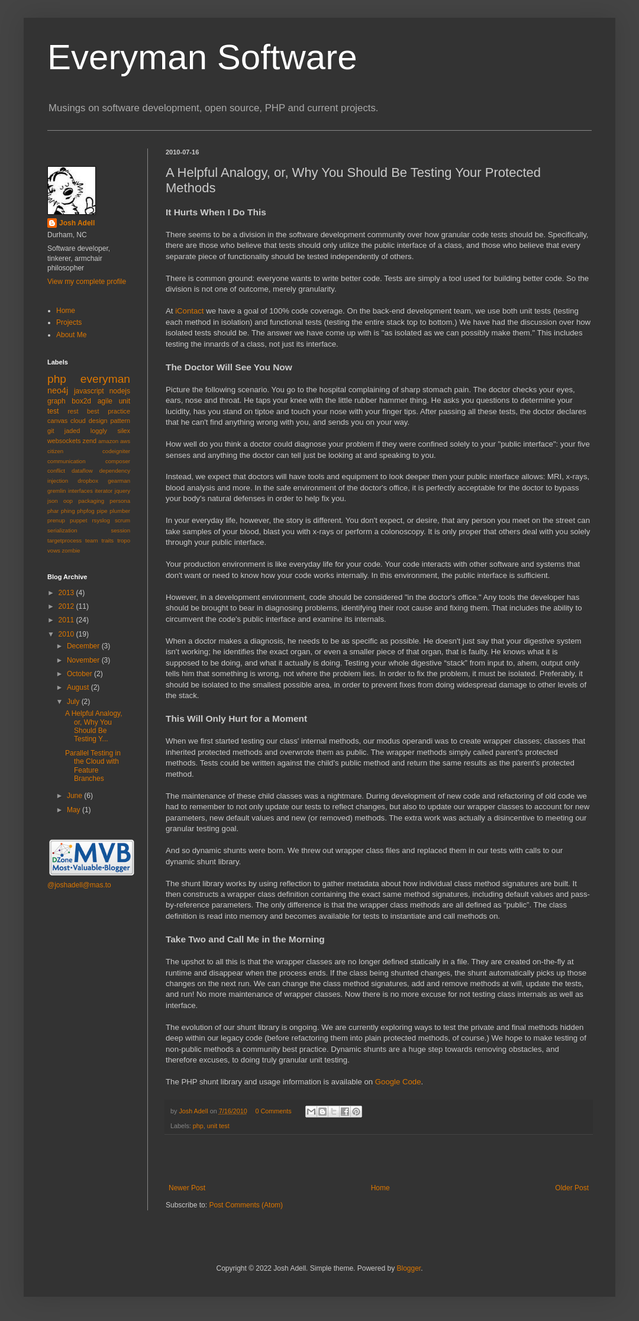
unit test (218, 1125)
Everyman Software (202, 57)
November (84, 660)
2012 (67, 606)
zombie (71, 550)
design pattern (109, 420)
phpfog (85, 511)
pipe (101, 511)
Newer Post (187, 1188)
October (80, 674)
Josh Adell (194, 1111)
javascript (89, 391)
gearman (119, 480)
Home (380, 1188)
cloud (78, 420)
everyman (105, 379)
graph (56, 401)
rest (72, 411)
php (198, 1125)
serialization (62, 530)
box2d (81, 401)
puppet (78, 520)
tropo (123, 540)
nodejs (119, 391)
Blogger (408, 1268)
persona (119, 501)
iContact (189, 310)
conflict (56, 470)
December (84, 646)
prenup (56, 520)
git (50, 430)
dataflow (82, 470)
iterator (103, 490)
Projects (69, 322)
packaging (91, 501)
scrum (122, 520)
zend (89, 440)
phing (68, 511)
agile (105, 401)
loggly (99, 430)
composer (117, 461)
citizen (55, 451)
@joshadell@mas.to (79, 885)
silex (123, 430)
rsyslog (100, 520)
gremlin (56, 490)
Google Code (398, 1081)
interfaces (80, 490)
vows (53, 550)
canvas (57, 420)
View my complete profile (86, 281)
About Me (71, 335)
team (91, 540)
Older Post (572, 1188)
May (74, 810)
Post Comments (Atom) (246, 1205)
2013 (67, 593)
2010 (67, 634)
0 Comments (273, 1111)
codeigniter (116, 451)
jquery (122, 490)
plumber (119, 511)
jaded (72, 430)
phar (53, 511)
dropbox (88, 480)
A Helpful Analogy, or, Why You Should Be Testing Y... (93, 726)
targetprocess (64, 540)
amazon (108, 441)
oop (68, 501)
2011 (67, 620)
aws (125, 441)
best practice (108, 411)
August (79, 687)
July (74, 701)
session (120, 530)
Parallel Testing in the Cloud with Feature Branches (93, 766)
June (75, 796)
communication (66, 461)
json (52, 501)
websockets (63, 440)
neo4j (57, 390)
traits (107, 540)
